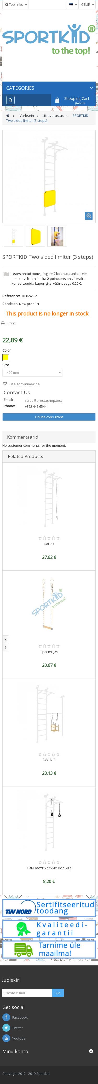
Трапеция (49, 651)
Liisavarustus (53, 115)
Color (6, 350)
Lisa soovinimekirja (24, 384)
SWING (49, 759)
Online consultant (49, 417)
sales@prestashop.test (43, 400)
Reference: (11, 296)
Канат (49, 543)
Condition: (10, 303)
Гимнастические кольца (49, 867)
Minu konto (15, 1051)
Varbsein (27, 115)
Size (6, 365)
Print (11, 323)
